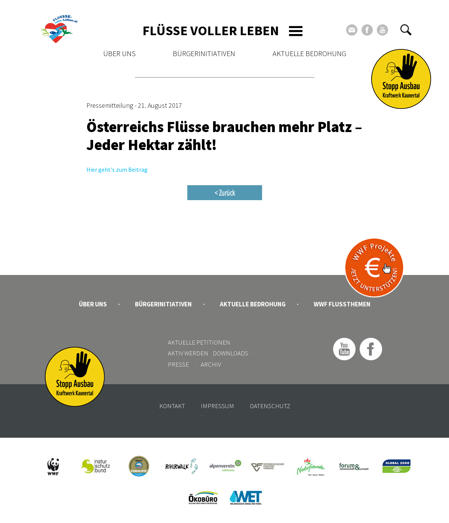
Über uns (119, 53)
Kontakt (172, 406)
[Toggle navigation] (296, 31)
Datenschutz (270, 406)
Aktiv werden (188, 353)
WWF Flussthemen (342, 304)
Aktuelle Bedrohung (309, 53)
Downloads (230, 353)
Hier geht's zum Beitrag (117, 169)
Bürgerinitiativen (204, 53)
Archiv (211, 364)
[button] (406, 30)
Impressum (217, 406)
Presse (178, 364)
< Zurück (225, 193)
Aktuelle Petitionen (199, 342)
